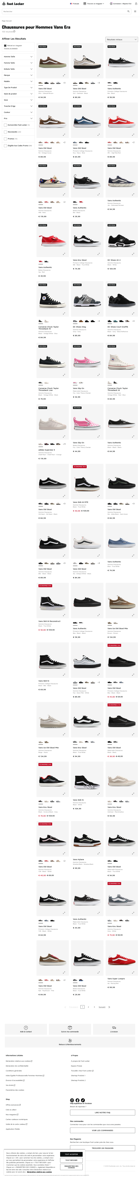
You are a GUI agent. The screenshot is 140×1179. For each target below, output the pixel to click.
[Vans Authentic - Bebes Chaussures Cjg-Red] (81, 202)
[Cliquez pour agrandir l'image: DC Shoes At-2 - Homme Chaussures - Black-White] (134, 254)
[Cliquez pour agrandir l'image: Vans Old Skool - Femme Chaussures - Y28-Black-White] (65, 853)
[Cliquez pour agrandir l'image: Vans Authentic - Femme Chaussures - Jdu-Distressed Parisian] (134, 194)
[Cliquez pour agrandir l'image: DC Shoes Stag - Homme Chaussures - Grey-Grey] (100, 313)
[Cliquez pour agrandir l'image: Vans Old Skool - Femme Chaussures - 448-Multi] (65, 194)
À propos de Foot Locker (80, 1061)
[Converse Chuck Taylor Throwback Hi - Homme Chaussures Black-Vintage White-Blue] (115, 382)
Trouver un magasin (11, 48)
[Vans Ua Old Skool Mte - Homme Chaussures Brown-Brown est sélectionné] (110, 622)
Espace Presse (76, 1066)
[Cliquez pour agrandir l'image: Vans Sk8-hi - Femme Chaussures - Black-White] (100, 793)
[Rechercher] (66, 11)
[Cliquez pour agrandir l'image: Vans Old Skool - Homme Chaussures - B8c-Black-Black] (65, 555)
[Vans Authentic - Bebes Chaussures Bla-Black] (46, 261)
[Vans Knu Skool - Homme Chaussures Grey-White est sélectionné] (110, 920)
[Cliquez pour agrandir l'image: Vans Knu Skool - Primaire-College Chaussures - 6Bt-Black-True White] (100, 254)
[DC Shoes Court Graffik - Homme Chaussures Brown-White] (127, 321)
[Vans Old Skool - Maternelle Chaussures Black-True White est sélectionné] (110, 861)
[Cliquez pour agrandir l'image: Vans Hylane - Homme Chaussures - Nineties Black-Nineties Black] (100, 853)
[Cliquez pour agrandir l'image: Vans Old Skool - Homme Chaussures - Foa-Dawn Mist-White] (100, 674)
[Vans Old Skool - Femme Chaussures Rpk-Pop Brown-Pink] (52, 142)
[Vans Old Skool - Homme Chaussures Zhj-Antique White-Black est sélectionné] (75, 563)
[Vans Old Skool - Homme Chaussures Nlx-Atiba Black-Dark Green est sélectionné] (110, 503)
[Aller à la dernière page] (109, 1007)
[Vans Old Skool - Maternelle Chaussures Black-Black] (115, 861)
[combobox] (66, 11)
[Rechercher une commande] (128, 11)
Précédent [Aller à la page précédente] (73, 1007)
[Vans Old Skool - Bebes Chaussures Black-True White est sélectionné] (75, 980)
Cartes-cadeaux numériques (17, 1119)
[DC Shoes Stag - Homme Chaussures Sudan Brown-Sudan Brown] (81, 321)
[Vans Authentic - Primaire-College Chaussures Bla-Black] (81, 622)
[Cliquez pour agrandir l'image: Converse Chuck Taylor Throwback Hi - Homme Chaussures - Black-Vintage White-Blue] (65, 313)
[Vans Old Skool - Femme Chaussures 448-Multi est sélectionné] (40, 202)
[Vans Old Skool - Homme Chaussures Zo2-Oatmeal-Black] (52, 83)
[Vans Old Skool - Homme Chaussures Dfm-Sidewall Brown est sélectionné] (40, 83)
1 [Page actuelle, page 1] (82, 1007)
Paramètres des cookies (15, 1090)
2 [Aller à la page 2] (88, 1007)
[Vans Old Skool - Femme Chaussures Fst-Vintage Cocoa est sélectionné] (40, 142)
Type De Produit (18, 87)
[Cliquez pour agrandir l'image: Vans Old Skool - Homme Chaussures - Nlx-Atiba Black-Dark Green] (134, 496)
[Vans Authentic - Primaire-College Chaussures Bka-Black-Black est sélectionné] (75, 622)
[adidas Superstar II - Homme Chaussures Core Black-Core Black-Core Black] (52, 444)
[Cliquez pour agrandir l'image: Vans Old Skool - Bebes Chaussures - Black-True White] (100, 972)
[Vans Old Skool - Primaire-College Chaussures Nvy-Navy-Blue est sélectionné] (75, 142)
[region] (44, 1162)
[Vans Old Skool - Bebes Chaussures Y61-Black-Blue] (81, 980)
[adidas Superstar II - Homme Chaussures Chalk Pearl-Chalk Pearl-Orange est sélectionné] (40, 444)
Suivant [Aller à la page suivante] (102, 1007)
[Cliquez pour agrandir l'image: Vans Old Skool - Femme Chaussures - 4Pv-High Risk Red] (134, 134)
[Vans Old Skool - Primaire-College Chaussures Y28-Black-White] (81, 142)
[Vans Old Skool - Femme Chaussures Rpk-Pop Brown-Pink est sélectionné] (40, 980)
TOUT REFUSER (71, 1160)
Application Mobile (13, 1129)
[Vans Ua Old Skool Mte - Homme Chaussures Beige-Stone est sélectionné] (40, 742)
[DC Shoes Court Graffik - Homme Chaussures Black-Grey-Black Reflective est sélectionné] (110, 321)
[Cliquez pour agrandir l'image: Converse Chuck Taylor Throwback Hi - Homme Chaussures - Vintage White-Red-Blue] (134, 375)
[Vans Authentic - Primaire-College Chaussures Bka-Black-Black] (115, 83)
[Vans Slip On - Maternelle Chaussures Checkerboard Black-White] (81, 382)
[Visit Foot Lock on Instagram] (72, 1100)
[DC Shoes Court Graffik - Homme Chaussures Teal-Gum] (115, 321)
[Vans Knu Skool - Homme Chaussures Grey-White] (93, 742)
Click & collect (11, 1110)
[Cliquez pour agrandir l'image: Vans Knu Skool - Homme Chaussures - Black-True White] (100, 734)
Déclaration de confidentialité (17, 1066)
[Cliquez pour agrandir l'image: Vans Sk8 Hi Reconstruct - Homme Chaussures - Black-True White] (65, 615)
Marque (18, 75)
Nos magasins (12, 1114)
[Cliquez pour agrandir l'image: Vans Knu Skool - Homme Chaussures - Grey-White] (134, 913)
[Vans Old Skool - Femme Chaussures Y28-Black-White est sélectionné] (40, 861)
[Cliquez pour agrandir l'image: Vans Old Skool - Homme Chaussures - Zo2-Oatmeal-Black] (100, 75)
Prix (18, 118)
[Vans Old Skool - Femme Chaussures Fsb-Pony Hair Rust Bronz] (58, 142)
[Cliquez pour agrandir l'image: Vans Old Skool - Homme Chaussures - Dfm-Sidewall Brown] (65, 75)
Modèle (18, 81)
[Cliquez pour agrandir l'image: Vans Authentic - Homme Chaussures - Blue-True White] (134, 555)
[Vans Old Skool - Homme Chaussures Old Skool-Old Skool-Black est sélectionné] (40, 503)
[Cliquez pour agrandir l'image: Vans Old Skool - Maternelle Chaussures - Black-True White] (134, 853)
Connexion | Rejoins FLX (120, 3)
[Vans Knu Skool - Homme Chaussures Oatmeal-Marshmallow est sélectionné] (110, 801)
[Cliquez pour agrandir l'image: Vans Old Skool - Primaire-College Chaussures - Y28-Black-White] (65, 913)
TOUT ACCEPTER (71, 1154)
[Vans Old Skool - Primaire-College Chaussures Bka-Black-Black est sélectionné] (110, 682)
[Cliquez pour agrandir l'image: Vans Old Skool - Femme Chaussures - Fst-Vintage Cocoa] (65, 134)
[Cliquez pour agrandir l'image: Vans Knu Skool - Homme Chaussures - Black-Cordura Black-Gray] (65, 793)
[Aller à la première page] (65, 1007)
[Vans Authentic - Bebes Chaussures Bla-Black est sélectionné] (75, 202)
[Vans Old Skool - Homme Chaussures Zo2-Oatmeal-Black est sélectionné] (75, 83)
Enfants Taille (18, 69)
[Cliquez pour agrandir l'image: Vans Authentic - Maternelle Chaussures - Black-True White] (100, 913)
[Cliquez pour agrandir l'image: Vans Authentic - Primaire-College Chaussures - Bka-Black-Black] (100, 615)
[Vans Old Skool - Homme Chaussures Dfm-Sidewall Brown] (87, 83)
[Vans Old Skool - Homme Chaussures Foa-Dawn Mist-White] (58, 83)
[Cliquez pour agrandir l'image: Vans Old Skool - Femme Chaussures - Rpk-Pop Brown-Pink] (65, 972)
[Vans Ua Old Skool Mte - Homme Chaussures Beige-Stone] (115, 622)
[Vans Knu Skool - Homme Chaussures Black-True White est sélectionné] (75, 742)
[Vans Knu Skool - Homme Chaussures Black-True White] (52, 801)
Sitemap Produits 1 (78, 1075)
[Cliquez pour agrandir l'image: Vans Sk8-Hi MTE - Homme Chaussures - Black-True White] (100, 496)
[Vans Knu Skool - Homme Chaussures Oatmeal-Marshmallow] (81, 742)
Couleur (18, 112)
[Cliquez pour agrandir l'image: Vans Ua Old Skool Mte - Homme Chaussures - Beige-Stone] (65, 734)
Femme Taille (18, 63)
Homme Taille (18, 57)
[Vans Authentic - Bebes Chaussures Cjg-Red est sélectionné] (40, 261)
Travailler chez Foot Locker (82, 1071)
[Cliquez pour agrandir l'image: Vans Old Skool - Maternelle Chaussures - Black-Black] (134, 734)
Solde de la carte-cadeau (16, 1124)
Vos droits (10, 1085)
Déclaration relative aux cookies (19, 1061)
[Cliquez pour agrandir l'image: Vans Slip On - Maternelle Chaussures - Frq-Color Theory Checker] (100, 375)
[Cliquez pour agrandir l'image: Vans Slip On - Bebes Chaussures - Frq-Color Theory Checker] (100, 436)
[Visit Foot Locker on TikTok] (83, 1100)
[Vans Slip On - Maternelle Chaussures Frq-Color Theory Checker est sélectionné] (75, 382)
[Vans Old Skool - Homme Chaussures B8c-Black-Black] (46, 83)
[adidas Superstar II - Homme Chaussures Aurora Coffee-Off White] (58, 444)
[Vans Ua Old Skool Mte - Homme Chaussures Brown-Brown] (46, 742)
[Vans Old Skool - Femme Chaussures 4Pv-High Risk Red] (46, 142)
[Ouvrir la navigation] (135, 11)
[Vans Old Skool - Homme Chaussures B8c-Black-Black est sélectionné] (40, 563)
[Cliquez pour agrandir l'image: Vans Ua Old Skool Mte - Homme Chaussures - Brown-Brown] (134, 615)
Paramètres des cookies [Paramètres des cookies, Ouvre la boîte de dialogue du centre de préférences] (71, 1167)
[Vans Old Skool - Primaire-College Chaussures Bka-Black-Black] (87, 142)
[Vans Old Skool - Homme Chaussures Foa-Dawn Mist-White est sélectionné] (75, 682)
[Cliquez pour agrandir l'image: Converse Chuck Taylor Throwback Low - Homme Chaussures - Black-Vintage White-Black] (65, 375)
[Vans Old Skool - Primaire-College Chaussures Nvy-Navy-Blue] (121, 682)
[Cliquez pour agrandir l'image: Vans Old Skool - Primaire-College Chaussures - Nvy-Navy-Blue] (100, 134)
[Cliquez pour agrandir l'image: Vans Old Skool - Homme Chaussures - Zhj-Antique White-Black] (100, 555)
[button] (14, 31)
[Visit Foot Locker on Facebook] (77, 1100)
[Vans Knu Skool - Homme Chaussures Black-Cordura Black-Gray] (87, 742)
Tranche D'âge (18, 106)
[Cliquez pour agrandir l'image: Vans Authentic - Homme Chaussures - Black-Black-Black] (134, 436)
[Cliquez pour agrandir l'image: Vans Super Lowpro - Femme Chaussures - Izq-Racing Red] (134, 972)
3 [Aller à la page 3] (94, 1007)
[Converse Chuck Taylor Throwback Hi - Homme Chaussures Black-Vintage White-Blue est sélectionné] (40, 321)
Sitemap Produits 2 (78, 1080)
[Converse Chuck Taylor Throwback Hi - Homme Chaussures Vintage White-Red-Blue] (46, 321)
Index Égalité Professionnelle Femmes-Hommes (25, 1075)
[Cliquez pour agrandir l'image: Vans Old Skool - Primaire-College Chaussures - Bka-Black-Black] (134, 674)
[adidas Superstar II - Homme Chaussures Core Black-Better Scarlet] (46, 444)
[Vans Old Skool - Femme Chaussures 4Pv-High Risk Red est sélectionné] (110, 142)
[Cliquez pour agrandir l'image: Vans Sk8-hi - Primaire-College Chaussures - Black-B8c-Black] (65, 674)
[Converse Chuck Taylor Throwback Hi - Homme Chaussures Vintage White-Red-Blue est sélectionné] (110, 382)
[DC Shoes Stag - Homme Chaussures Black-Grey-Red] (87, 321)
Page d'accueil (7, 21)
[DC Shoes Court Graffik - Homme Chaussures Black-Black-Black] (121, 321)
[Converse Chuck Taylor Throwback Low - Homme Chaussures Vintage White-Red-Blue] (46, 382)
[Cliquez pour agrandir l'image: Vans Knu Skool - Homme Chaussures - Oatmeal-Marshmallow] (134, 793)
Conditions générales (14, 1071)
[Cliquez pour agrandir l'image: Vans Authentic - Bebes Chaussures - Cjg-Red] (65, 254)
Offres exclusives (13, 1105)
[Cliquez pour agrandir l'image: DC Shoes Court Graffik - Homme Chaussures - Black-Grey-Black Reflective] (134, 313)
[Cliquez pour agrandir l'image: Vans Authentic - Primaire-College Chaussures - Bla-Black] (134, 75)
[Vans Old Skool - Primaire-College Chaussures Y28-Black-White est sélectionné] (40, 920)
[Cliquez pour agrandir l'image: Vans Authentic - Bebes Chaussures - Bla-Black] (100, 194)
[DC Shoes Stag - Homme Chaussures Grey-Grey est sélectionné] (75, 321)
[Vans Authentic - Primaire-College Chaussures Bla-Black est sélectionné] (110, 83)
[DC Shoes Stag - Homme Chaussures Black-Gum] (93, 321)
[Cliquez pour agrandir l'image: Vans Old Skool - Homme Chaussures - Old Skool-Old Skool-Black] (65, 496)
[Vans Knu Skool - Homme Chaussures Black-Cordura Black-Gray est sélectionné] (40, 801)
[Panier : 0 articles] (136, 3)
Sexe (18, 100)
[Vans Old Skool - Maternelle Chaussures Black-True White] (115, 742)
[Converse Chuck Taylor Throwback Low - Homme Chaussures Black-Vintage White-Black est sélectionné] (40, 382)
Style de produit (18, 94)
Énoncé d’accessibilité (15, 1080)
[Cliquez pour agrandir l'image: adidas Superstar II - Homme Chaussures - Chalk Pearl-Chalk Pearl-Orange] (65, 436)
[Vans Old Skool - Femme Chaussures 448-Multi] (127, 142)
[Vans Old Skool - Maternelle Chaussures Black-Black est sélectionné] (110, 742)
